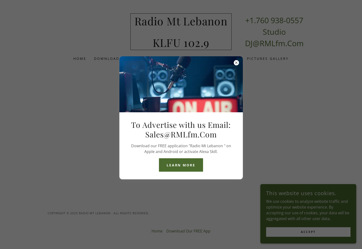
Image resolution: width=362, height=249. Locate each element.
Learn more (181, 165)
